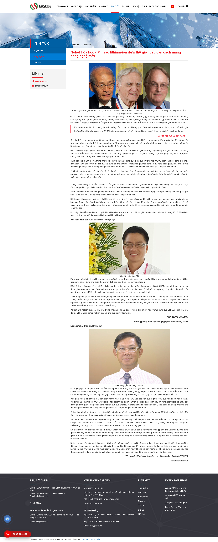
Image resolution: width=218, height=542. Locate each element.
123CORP (84, 539)
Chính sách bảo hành (154, 6)
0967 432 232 (20, 534)
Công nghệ (38, 56)
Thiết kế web (72, 539)
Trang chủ (63, 6)
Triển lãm (37, 62)
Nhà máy (103, 6)
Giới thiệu (76, 6)
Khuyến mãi (38, 50)
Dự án (125, 6)
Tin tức (115, 6)
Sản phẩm (90, 6)
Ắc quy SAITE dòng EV (176, 502)
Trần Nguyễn (95, 539)
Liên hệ (135, 6)
